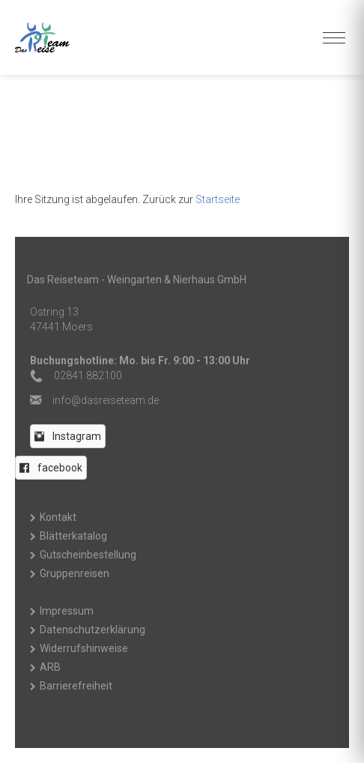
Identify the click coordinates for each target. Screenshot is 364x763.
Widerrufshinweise (84, 648)
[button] (68, 436)
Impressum (67, 611)
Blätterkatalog (73, 536)
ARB (50, 667)
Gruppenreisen (74, 573)
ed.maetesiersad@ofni (105, 400)
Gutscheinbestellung (88, 555)
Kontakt (58, 517)
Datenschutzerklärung (92, 630)
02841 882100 (88, 376)
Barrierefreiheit (76, 686)
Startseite (217, 199)
